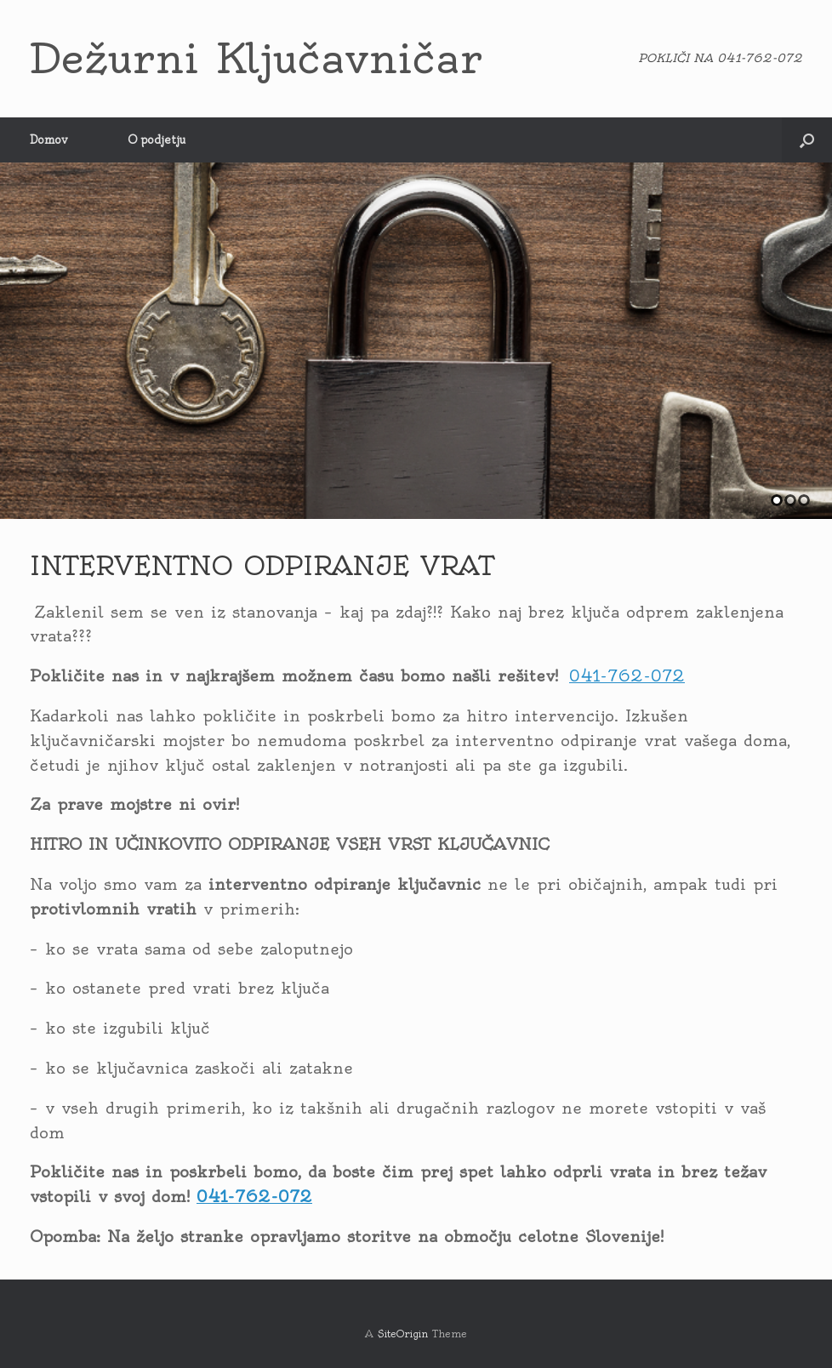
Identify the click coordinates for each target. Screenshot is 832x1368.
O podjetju (156, 139)
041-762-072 (627, 676)
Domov (49, 139)
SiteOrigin (403, 1334)
